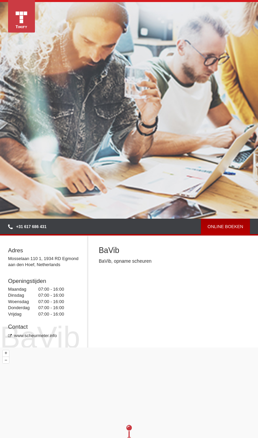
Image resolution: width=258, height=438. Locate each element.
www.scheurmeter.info (32, 335)
